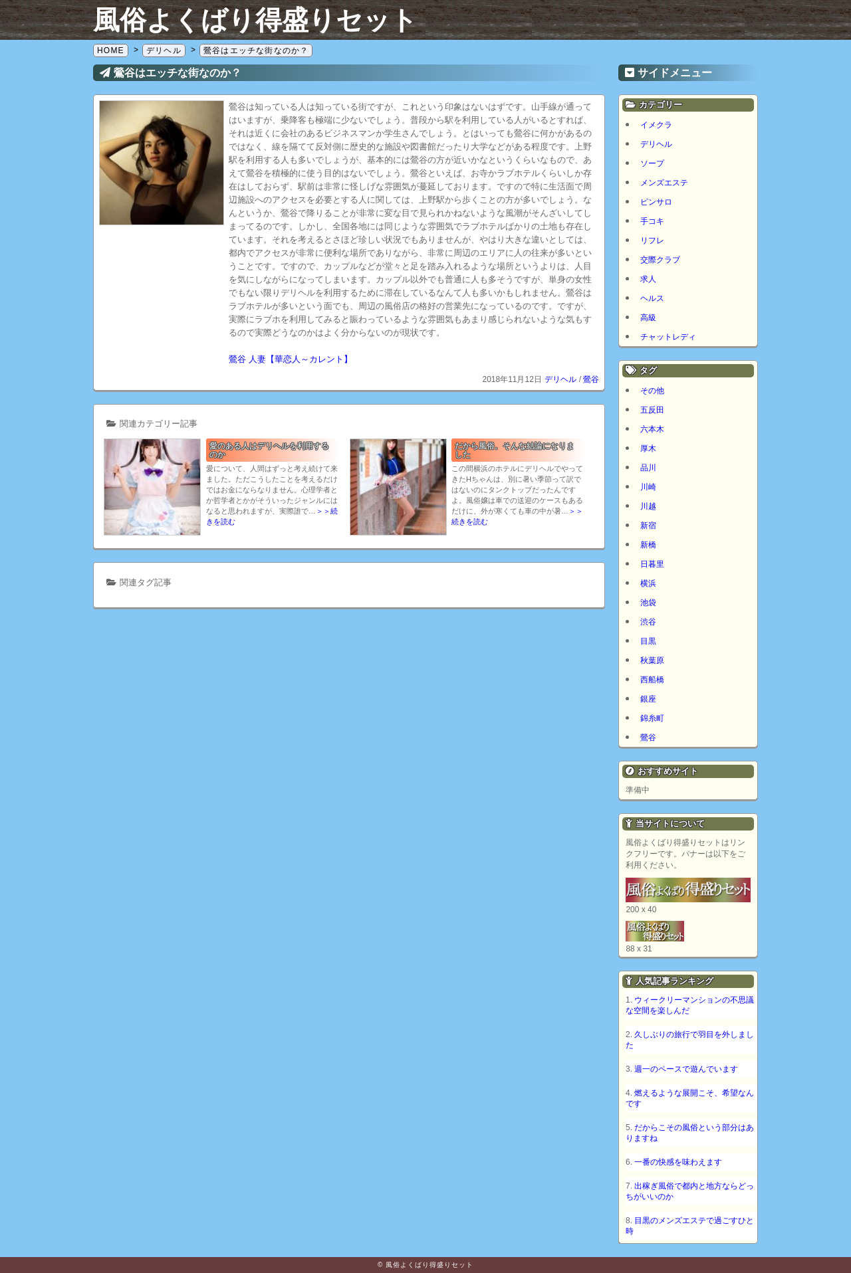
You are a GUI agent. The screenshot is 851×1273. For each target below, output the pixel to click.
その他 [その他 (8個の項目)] (652, 390)
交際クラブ (660, 259)
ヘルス (652, 298)
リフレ (652, 240)
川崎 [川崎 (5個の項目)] (648, 487)
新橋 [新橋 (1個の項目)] (648, 544)
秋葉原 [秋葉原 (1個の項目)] (652, 660)
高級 (648, 317)
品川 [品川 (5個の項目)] (648, 467)
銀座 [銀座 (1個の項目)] (648, 699)
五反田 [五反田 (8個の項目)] (652, 410)
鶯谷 (591, 379)
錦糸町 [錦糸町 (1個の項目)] (652, 718)
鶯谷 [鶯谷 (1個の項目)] (648, 737)
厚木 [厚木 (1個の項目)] (648, 448)
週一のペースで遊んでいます (686, 1069)
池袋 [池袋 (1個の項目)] (648, 602)
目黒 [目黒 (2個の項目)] (648, 641)
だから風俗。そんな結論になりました (514, 450)
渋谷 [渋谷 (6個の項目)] (648, 622)
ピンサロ (656, 202)
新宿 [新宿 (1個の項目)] (648, 525)
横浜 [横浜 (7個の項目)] (648, 583)
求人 (648, 279)
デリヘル (560, 379)
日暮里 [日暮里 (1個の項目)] (652, 564)
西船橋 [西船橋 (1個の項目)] (652, 679)
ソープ (652, 163)
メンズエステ (664, 182)
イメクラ (656, 125)
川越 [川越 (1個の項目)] (648, 506)
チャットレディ (668, 337)
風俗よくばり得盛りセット (255, 20)
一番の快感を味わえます (678, 1162)
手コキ (652, 221)
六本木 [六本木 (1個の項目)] (652, 429)
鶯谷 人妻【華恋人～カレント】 (290, 359)
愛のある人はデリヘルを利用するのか (269, 450)
